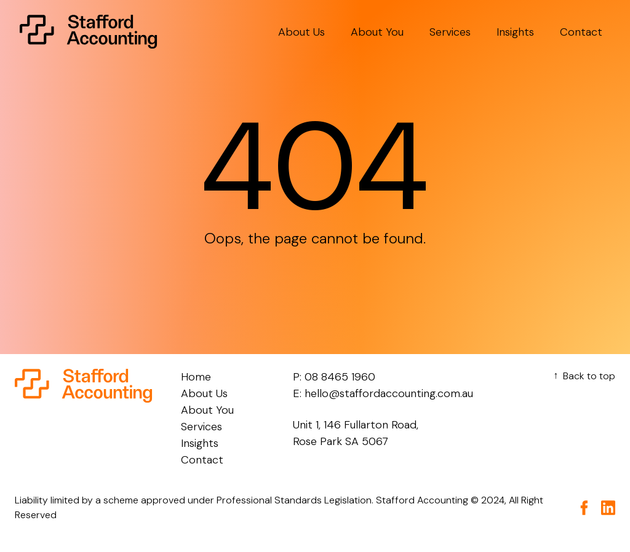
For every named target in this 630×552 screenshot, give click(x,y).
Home (196, 376)
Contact (581, 32)
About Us (301, 32)
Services (450, 32)
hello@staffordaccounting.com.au (389, 393)
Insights (515, 32)
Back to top (583, 375)
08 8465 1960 (340, 376)
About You (377, 32)
